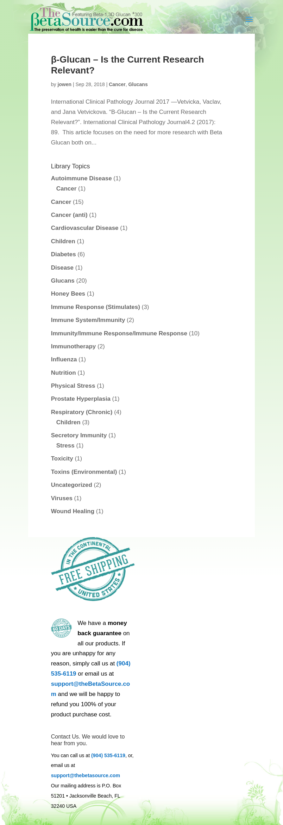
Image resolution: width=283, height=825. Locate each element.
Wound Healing (72, 511)
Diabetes (63, 254)
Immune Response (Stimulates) (95, 307)
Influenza (64, 359)
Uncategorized (71, 485)
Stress (65, 445)
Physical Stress (73, 385)
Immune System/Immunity (88, 320)
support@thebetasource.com (85, 775)
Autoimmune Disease (81, 178)
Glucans (137, 84)
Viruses (62, 498)
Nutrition (63, 372)
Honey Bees (68, 293)
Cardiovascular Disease (85, 228)
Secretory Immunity (79, 435)
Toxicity (62, 458)
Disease (62, 267)
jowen (64, 84)
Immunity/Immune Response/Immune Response (119, 333)
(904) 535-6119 (108, 755)
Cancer (117, 84)
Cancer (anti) (69, 215)
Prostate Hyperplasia (81, 398)
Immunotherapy (73, 346)
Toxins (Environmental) (84, 472)
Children (63, 241)
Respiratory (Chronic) (82, 412)
